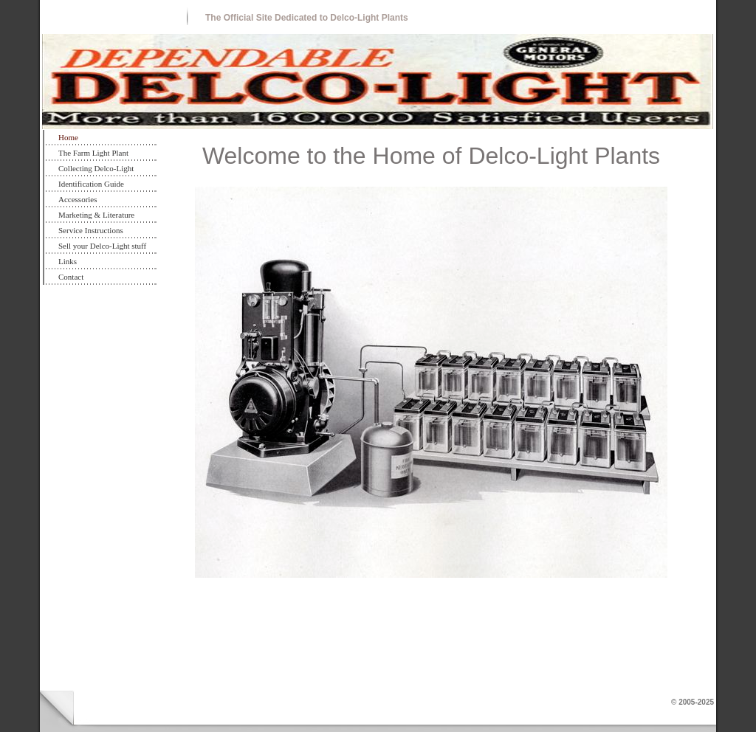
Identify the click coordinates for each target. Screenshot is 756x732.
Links (67, 261)
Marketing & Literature (96, 214)
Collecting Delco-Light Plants (96, 170)
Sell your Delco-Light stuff (102, 245)
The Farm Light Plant (93, 152)
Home (68, 137)
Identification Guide (91, 183)
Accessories (77, 199)
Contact (70, 276)
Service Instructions (90, 230)
